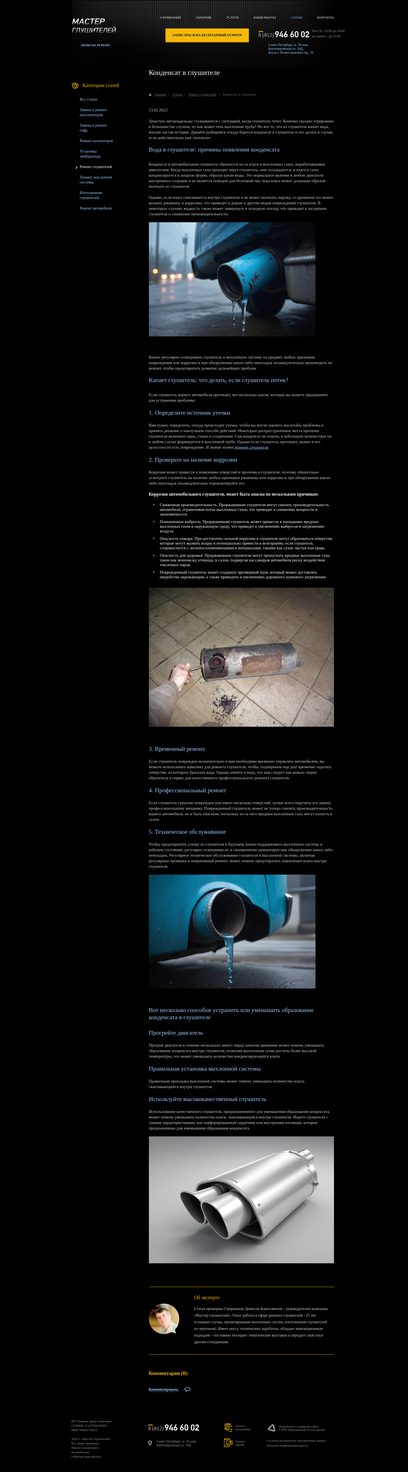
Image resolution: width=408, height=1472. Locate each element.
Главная (160, 94)
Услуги (232, 17)
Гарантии (203, 17)
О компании (170, 17)
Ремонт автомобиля (96, 208)
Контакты (325, 17)
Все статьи (89, 99)
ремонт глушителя (251, 447)
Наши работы (264, 17)
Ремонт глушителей (96, 167)
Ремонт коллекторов (96, 141)
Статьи (296, 17)
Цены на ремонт (95, 45)
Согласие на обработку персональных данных (296, 1440)
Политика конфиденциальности (287, 1445)
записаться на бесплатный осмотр (207, 35)
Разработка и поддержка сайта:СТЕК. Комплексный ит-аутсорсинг (302, 1428)
